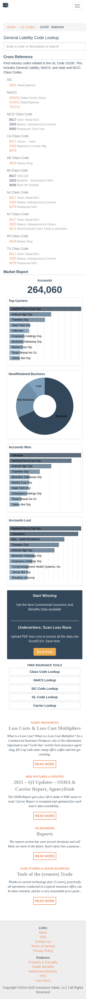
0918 (12, 163)
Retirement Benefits (43, 971)
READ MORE (45, 764)
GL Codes (27, 27)
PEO (43, 976)
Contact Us (43, 941)
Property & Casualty (43, 962)
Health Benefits (43, 967)
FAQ (43, 937)
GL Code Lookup (45, 697)
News (43, 932)
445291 (14, 97)
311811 (14, 102)
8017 (12, 141)
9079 (12, 150)
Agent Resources (44, 722)
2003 (12, 146)
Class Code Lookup (45, 672)
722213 (14, 107)
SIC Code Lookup (44, 688)
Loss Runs (42, 980)
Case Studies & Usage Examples (44, 868)
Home (11, 27)
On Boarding (45, 828)
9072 (12, 229)
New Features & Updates (45, 776)
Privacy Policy (43, 951)
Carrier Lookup (44, 705)
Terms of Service (43, 946)
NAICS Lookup (44, 680)
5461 (12, 85)
